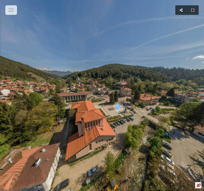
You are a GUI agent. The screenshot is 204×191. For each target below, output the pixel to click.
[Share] (181, 10)
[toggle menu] (11, 10)
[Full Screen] (193, 10)
